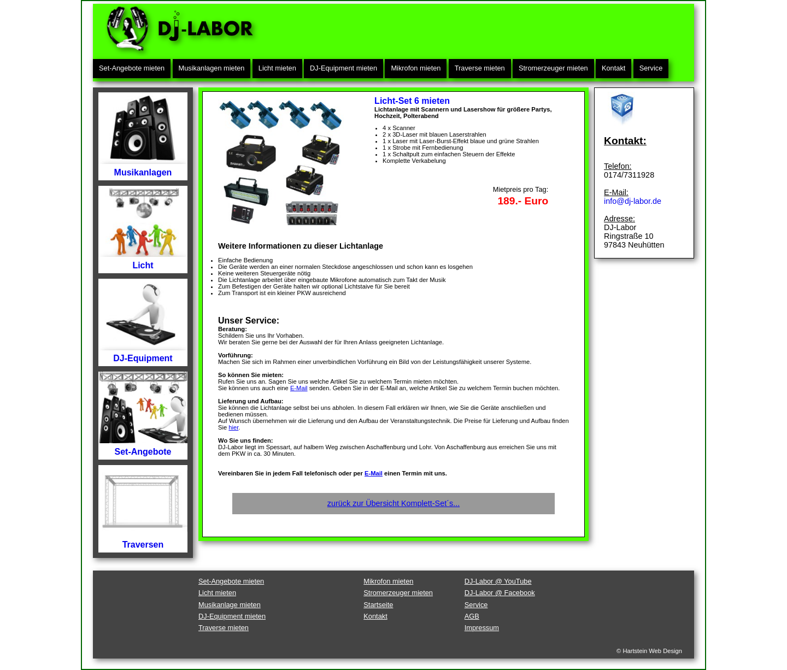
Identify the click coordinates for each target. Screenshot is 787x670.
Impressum (482, 628)
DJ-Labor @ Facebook (500, 593)
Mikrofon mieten (416, 68)
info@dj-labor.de (632, 201)
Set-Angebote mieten (132, 68)
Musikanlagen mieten (212, 68)
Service (651, 68)
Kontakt (613, 68)
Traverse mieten (480, 68)
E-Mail (299, 388)
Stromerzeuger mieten (553, 68)
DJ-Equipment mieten (343, 68)
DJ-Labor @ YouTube (498, 581)
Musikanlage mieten (229, 605)
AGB (472, 616)
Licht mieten (277, 68)
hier (233, 427)
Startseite (378, 605)
